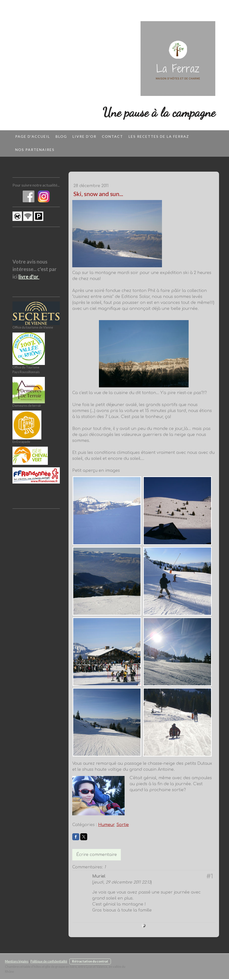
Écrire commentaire (96, 854)
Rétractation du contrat (90, 961)
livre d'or (28, 277)
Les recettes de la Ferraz (159, 136)
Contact (112, 136)
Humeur (106, 825)
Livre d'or (84, 136)
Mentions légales (16, 961)
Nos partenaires (35, 149)
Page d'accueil (32, 136)
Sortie (122, 825)
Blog (61, 136)
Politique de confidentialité (48, 961)
